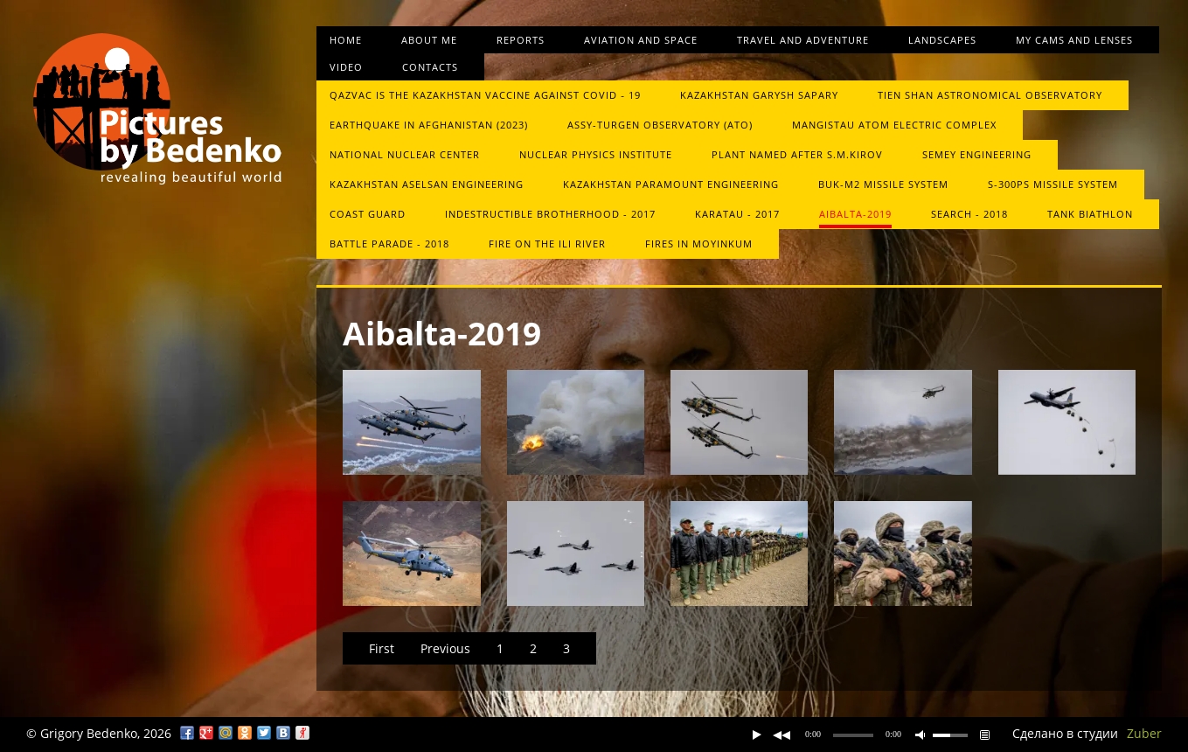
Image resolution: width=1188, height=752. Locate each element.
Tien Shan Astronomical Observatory (990, 94)
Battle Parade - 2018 (389, 243)
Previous (445, 648)
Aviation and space (641, 39)
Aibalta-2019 (855, 213)
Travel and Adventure (803, 39)
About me (429, 39)
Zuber (1144, 733)
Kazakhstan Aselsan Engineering (427, 184)
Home (346, 39)
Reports (521, 39)
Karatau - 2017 (737, 213)
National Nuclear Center (405, 154)
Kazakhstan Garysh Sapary (759, 94)
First (381, 648)
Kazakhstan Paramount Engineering (671, 184)
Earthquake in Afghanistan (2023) (429, 124)
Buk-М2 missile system (883, 184)
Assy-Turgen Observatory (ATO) (660, 124)
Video (346, 66)
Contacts (430, 66)
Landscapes (942, 39)
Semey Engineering (977, 154)
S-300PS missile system (1053, 184)
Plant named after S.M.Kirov (797, 154)
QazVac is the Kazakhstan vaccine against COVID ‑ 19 (485, 94)
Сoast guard (368, 213)
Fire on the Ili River (547, 243)
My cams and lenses (1074, 39)
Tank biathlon (1090, 213)
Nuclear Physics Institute (595, 154)
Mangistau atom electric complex (894, 124)
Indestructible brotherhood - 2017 (550, 213)
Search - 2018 (969, 213)
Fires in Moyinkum (699, 243)
